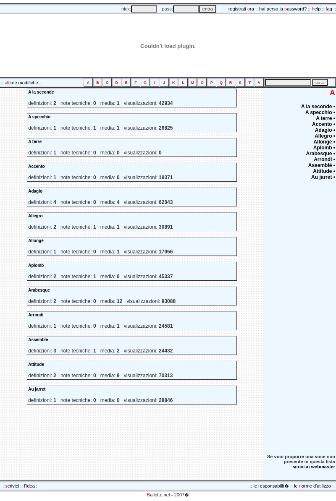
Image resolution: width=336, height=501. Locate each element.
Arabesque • (320, 154)
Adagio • (325, 130)
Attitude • (324, 171)
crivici (12, 485)
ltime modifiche (21, 82)
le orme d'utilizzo (312, 485)
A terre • (325, 118)
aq (329, 8)
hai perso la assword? (283, 8)
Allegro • (325, 136)
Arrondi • (324, 159)
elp (316, 8)
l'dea (29, 485)
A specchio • (320, 112)
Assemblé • (321, 165)
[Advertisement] (310, 318)
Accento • (323, 124)
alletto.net (158, 494)
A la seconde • (318, 107)
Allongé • (324, 142)
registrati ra (241, 8)
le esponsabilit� (271, 485)
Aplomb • (324, 148)
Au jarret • (323, 177)
